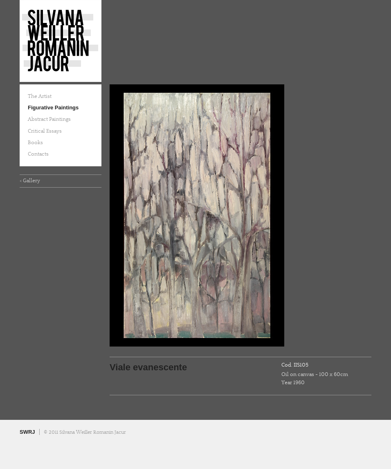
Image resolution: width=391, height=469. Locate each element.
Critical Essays (45, 131)
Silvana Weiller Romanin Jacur (60, 41)
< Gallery (30, 181)
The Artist (40, 96)
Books (35, 142)
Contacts (38, 154)
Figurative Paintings (53, 107)
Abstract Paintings (49, 119)
